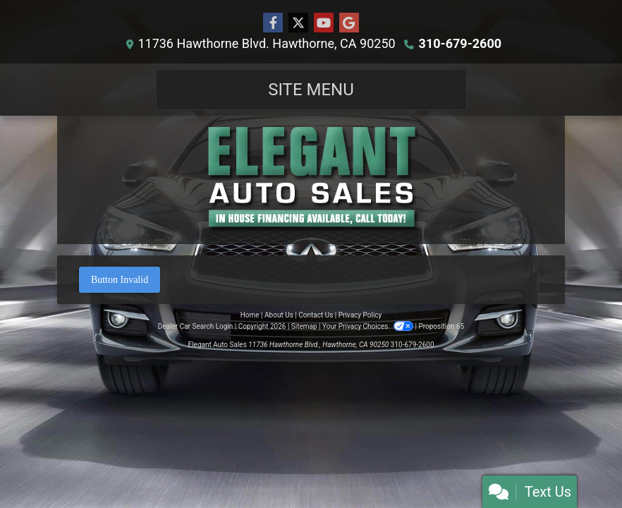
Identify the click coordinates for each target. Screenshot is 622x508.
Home (250, 315)
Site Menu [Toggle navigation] (311, 89)
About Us (278, 315)
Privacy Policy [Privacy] (360, 315)
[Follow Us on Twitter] (298, 23)
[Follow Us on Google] (349, 23)
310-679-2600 (460, 43)
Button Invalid (119, 279)
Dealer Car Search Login (195, 326)
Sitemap (304, 326)
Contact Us (315, 315)
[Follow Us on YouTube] (324, 23)
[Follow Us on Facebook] (273, 23)
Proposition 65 (441, 326)
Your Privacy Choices (368, 326)
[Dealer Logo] (311, 180)
